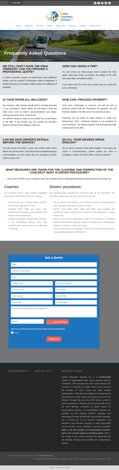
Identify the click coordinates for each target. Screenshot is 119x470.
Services (40, 25)
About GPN (60, 25)
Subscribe (16, 3)
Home (18, 25)
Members (29, 25)
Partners (72, 25)
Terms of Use (95, 25)
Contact (82, 25)
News (49, 25)
